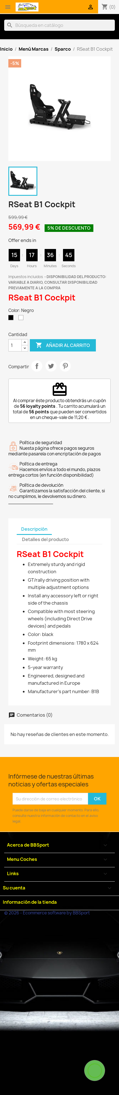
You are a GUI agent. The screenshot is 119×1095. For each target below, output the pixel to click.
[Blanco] (22, 319)
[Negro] (12, 319)
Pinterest (65, 366)
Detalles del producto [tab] (45, 539)
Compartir (36, 366)
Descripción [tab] (34, 529)
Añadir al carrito (63, 345)
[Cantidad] (15, 345)
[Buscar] (59, 25)
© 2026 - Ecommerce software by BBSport (47, 913)
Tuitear (51, 366)
